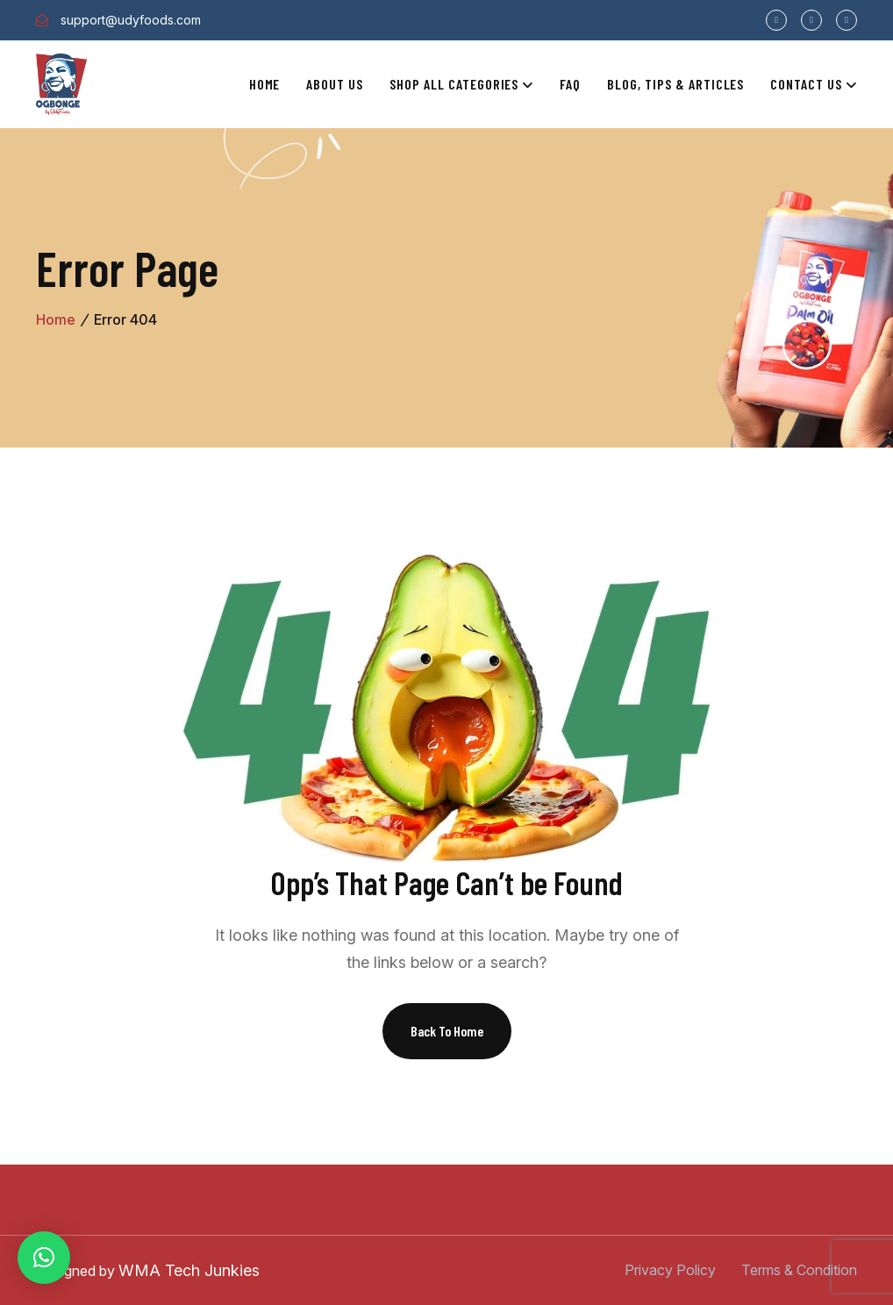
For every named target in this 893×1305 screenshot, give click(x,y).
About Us (334, 83)
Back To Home (447, 1030)
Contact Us (806, 83)
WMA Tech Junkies (189, 1270)
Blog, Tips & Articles (675, 83)
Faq (570, 83)
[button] (44, 1257)
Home (265, 83)
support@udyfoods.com (131, 19)
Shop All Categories (453, 83)
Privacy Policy (670, 1270)
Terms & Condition (799, 1270)
